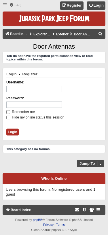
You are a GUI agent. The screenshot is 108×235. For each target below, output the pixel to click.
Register (29, 74)
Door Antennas (54, 46)
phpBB (37, 219)
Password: (15, 98)
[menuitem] (15, 5)
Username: (15, 82)
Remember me (20, 112)
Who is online (54, 179)
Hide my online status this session (35, 117)
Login (11, 74)
